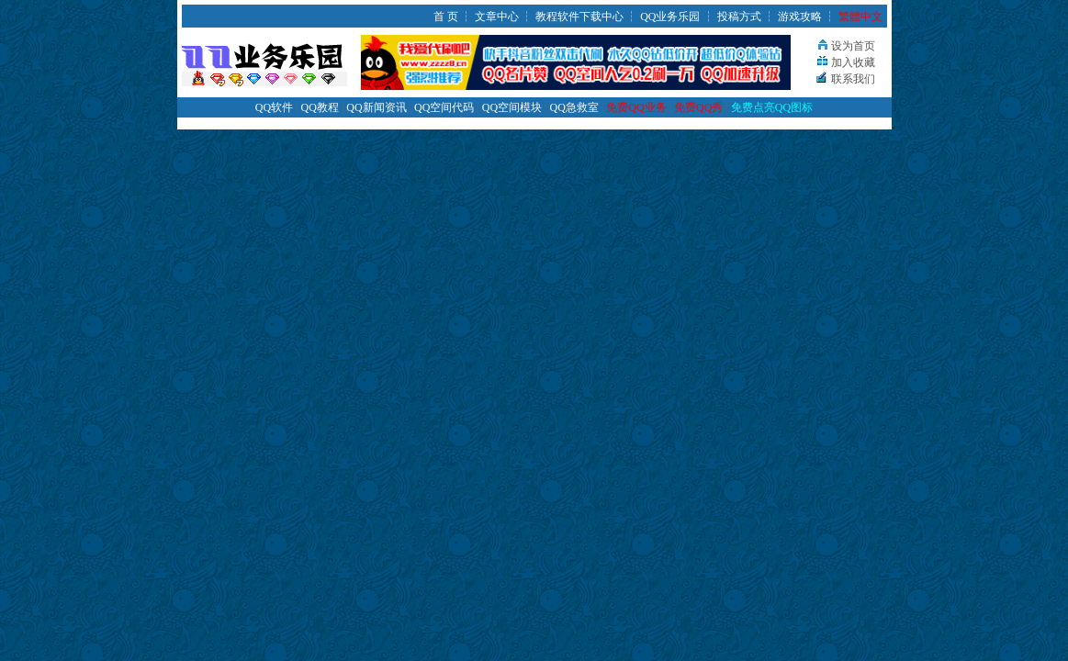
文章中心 (497, 16)
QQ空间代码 (444, 107)
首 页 (445, 16)
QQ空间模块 (512, 107)
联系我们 (853, 79)
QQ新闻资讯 (376, 107)
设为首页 (853, 45)
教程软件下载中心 (579, 16)
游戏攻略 (800, 16)
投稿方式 (739, 16)
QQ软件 (274, 107)
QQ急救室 (574, 107)
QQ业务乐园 (670, 16)
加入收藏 (853, 62)
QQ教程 (320, 107)
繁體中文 (860, 16)
